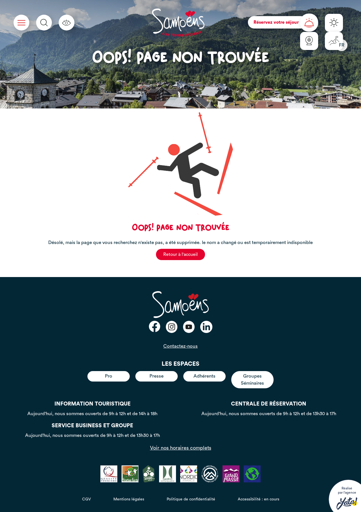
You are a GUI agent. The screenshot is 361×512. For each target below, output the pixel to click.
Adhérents (204, 376)
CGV (86, 499)
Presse (156, 376)
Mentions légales (128, 499)
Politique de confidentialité (191, 499)
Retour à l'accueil (180, 254)
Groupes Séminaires (252, 379)
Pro (108, 376)
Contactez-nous (180, 346)
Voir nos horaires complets (180, 447)
